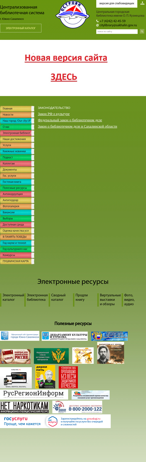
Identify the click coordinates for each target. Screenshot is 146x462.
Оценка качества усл (16, 230)
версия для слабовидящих (116, 3)
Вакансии (9, 212)
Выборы (8, 218)
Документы (10, 169)
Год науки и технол (14, 243)
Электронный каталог (21, 28)
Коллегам (9, 163)
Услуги (7, 145)
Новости (8, 114)
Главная (7, 108)
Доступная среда (13, 224)
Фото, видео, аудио (129, 300)
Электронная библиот (16, 133)
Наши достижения (14, 139)
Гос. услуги (9, 176)
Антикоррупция (13, 194)
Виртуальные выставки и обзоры (110, 300)
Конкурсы (9, 255)
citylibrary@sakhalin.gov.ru (118, 25)
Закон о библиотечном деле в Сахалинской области (77, 126)
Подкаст (8, 157)
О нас (6, 127)
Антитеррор (10, 200)
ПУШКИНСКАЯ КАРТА (16, 261)
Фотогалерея (11, 206)
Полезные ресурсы (15, 188)
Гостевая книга (12, 182)
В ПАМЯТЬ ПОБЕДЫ (14, 237)
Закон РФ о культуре (54, 114)
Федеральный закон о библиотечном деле (70, 120)
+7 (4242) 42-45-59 (112, 21)
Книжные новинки (14, 151)
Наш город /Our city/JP (17, 121)
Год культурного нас (15, 249)
